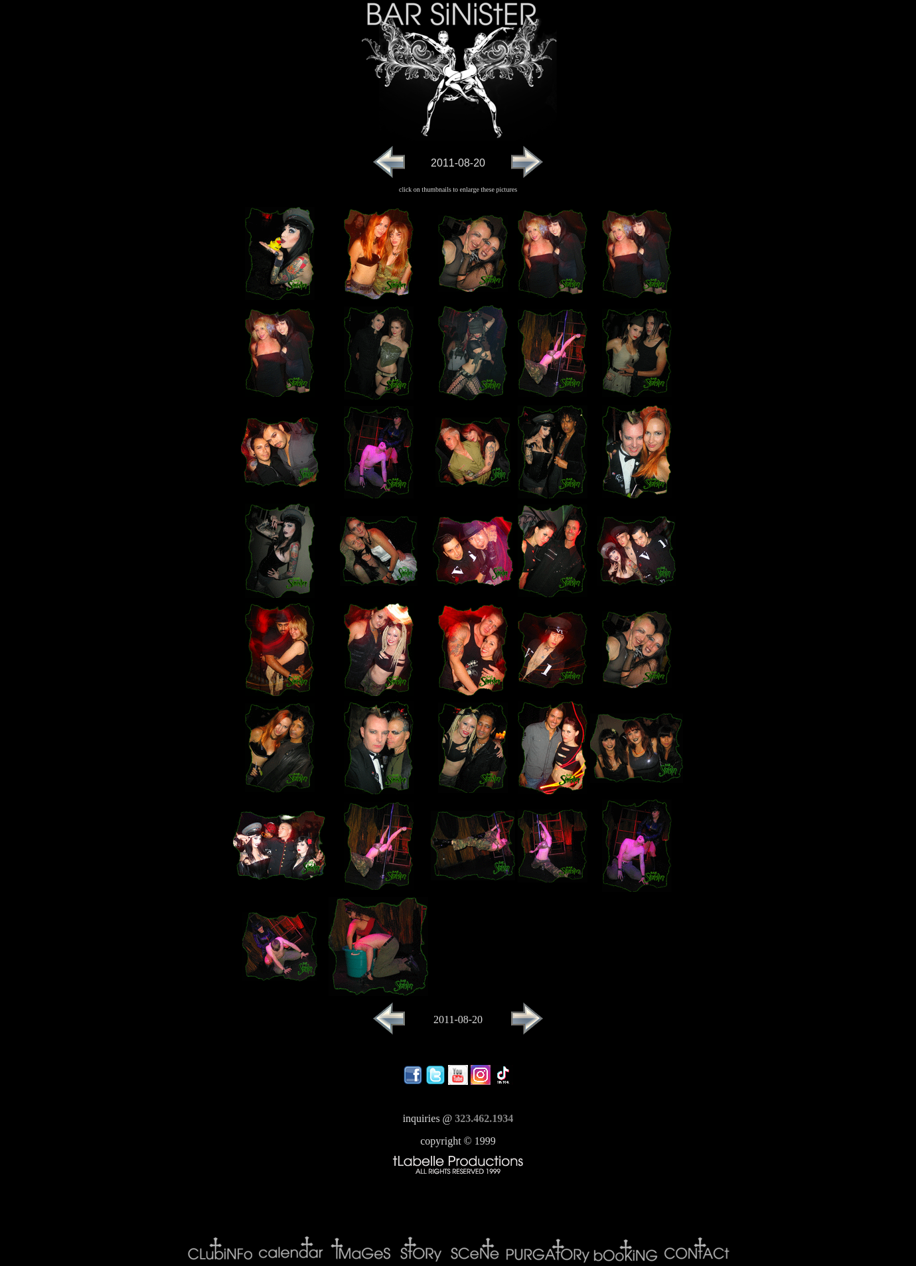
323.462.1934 (484, 1118)
